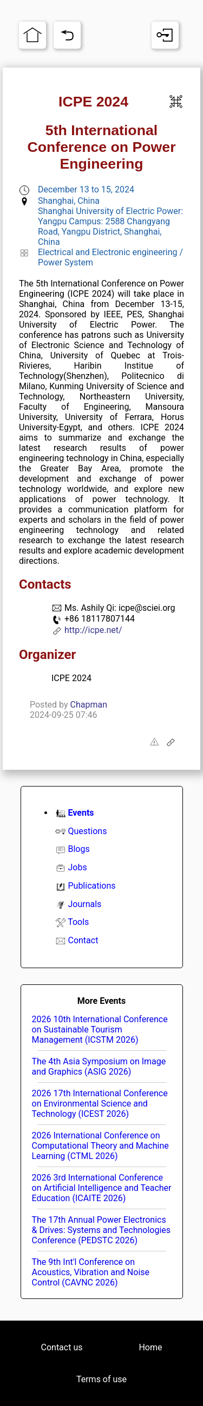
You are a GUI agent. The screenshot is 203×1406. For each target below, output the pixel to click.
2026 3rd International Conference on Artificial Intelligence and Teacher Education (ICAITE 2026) (102, 1187)
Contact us (62, 1347)
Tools (78, 922)
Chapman (88, 704)
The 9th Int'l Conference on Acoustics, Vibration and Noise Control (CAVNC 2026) (91, 1272)
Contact (83, 940)
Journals (84, 904)
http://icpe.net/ (93, 630)
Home (150, 1347)
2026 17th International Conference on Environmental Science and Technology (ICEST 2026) (100, 1103)
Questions (87, 831)
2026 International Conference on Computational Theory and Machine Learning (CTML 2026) (100, 1145)
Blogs (78, 849)
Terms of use (101, 1379)
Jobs (77, 867)
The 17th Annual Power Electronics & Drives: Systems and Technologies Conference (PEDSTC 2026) (101, 1230)
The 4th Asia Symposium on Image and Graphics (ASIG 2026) (99, 1066)
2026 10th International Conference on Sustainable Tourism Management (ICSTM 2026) (100, 1029)
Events (81, 813)
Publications (91, 886)
